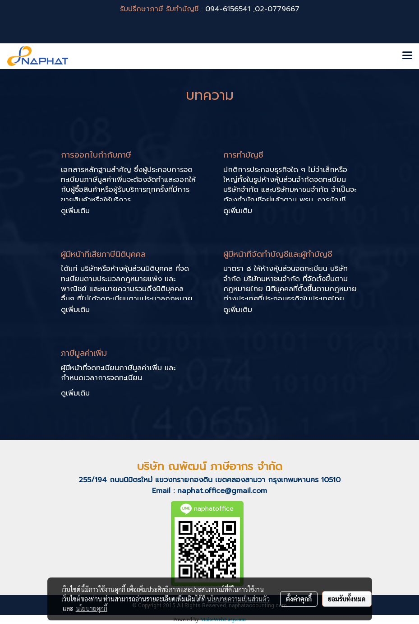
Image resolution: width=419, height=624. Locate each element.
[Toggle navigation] (407, 56)
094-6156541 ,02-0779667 (252, 9)
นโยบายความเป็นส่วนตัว (238, 599)
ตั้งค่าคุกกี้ (299, 599)
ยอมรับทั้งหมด (347, 599)
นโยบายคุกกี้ (91, 608)
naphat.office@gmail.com (222, 490)
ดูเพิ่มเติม (76, 210)
